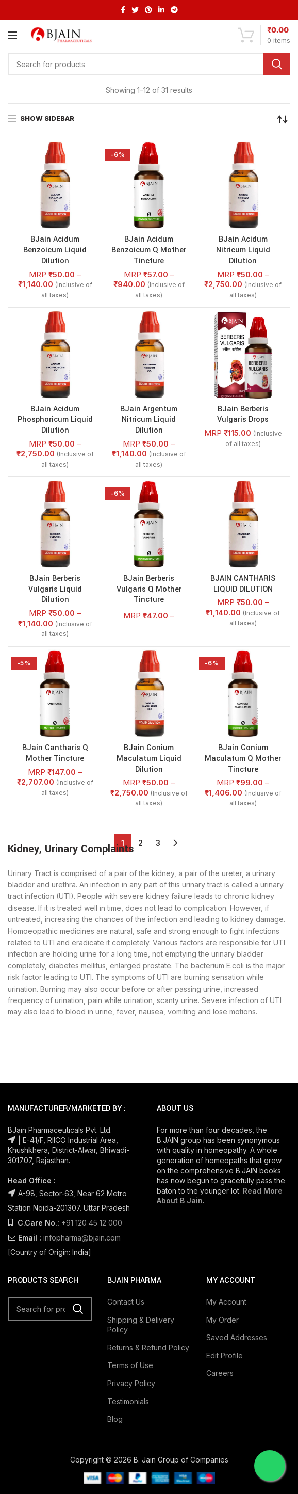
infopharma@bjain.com (82, 1237)
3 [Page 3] (158, 842)
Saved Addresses (236, 1337)
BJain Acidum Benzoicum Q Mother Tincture (148, 250)
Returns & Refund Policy (148, 1347)
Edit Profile (224, 1355)
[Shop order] (282, 119)
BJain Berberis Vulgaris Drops (243, 414)
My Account (226, 1301)
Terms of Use (130, 1365)
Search (276, 64)
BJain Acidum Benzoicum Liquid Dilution (55, 250)
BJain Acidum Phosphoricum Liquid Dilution (55, 420)
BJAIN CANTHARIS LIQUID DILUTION (242, 584)
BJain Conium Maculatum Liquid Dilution (149, 759)
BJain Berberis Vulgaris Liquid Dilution (55, 590)
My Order (222, 1319)
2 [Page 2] (140, 842)
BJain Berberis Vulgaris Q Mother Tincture (149, 590)
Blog (115, 1418)
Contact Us (125, 1301)
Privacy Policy (131, 1383)
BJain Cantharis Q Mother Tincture (55, 753)
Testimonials (128, 1401)
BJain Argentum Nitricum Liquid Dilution (148, 420)
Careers (220, 1373)
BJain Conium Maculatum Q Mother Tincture (243, 759)
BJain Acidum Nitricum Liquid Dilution (243, 250)
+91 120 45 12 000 (91, 1222)
